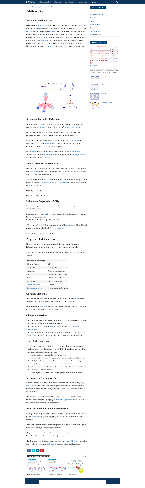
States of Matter (95, 31)
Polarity (103, 85)
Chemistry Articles (45, 2)
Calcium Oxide (73, 475)
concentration (36, 417)
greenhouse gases (49, 46)
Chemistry (58, 2)
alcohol (75, 298)
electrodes (34, 171)
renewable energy (72, 441)
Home (28, 6)
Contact (116, 486)
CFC (81, 383)
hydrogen (33, 152)
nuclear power (51, 444)
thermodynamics (43, 306)
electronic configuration (72, 127)
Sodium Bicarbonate (55, 475)
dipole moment (75, 152)
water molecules (58, 228)
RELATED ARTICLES (34, 456)
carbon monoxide (49, 182)
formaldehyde (33, 329)
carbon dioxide (62, 182)
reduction (46, 214)
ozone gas (29, 386)
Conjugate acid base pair (35, 288)
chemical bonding (72, 140)
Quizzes (94, 2)
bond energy (48, 155)
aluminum (69, 225)
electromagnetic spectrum (62, 400)
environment (43, 40)
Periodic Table (70, 2)
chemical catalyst (55, 326)
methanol (73, 326)
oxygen (30, 309)
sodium (84, 206)
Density (29, 274)
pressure (34, 335)
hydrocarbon (82, 25)
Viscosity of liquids (106, 102)
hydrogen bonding (79, 155)
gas (27, 31)
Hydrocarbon (42, 6)
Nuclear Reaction (95, 34)
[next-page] (85, 456)
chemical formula (42, 25)
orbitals (46, 132)
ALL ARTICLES (45, 456)
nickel (31, 185)
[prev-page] (83, 456)
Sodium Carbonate (33, 475)
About (111, 486)
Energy (92, 28)
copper (75, 332)
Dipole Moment (105, 93)
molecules (52, 31)
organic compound (42, 37)
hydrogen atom (50, 143)
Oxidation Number (97, 66)
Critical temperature (34, 285)
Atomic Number (95, 24)
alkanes (40, 28)
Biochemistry (84, 2)
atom (42, 127)
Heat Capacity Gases (107, 76)
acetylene (82, 358)
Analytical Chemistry (96, 14)
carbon (40, 124)
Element (92, 21)
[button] (117, 2)
